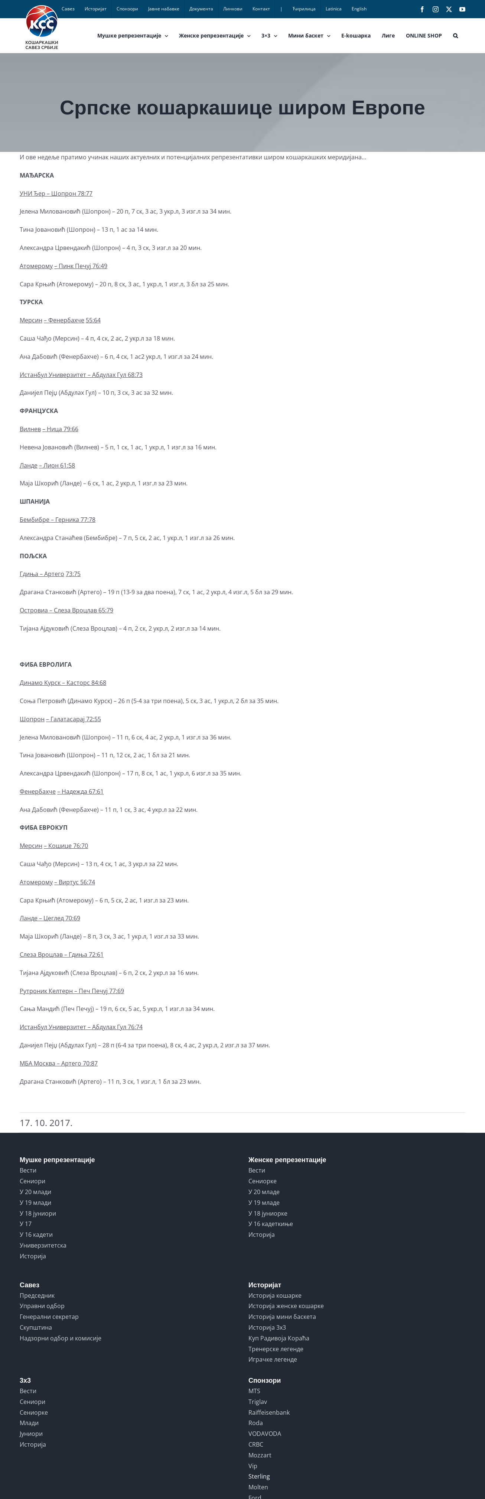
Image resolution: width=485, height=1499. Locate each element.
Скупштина (36, 1327)
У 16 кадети (36, 1234)
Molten (258, 1487)
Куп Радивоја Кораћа (278, 1338)
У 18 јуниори (38, 1213)
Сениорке (262, 1181)
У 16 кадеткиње (270, 1224)
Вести (28, 1170)
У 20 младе (264, 1192)
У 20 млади (35, 1192)
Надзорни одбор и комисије (60, 1338)
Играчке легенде (272, 1359)
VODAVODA (264, 1434)
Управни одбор (42, 1306)
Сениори (32, 1181)
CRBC (255, 1444)
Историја (33, 1256)
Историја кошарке (275, 1295)
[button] (455, 35)
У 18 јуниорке (267, 1213)
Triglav (257, 1402)
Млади (29, 1423)
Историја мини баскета (282, 1317)
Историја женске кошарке (286, 1306)
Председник (37, 1295)
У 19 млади (35, 1203)
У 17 (26, 1224)
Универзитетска (43, 1245)
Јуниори (31, 1434)
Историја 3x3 (267, 1327)
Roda (255, 1423)
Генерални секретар (49, 1317)
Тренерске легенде (275, 1349)
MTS (254, 1391)
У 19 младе (264, 1203)
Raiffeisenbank (269, 1412)
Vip (252, 1466)
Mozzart (259, 1455)
